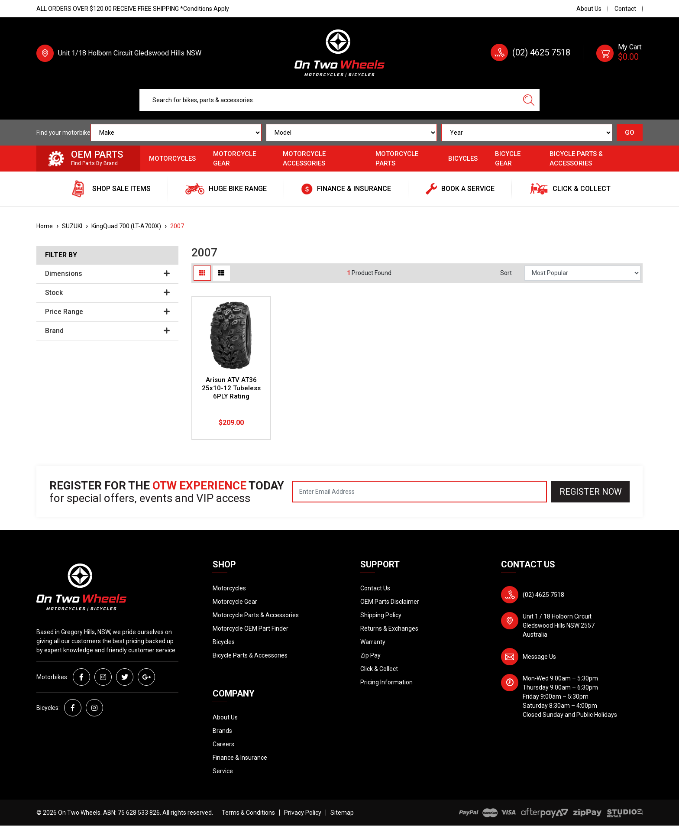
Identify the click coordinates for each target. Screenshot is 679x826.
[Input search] (328, 100)
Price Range (107, 312)
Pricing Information (386, 682)
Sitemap (342, 813)
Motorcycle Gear (234, 159)
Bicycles (463, 158)
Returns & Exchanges (389, 628)
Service (223, 771)
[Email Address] (419, 491)
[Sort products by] (582, 273)
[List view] (221, 273)
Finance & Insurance (240, 757)
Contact (625, 9)
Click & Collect (379, 668)
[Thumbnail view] (202, 273)
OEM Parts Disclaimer (389, 601)
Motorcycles (172, 158)
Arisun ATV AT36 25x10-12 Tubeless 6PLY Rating (231, 388)
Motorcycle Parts (396, 159)
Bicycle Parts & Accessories (576, 159)
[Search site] (529, 100)
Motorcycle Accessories (304, 159)
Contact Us (375, 588)
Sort (506, 272)
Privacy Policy (302, 813)
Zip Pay (370, 655)
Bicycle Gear (508, 159)
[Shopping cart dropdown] (619, 53)
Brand (107, 331)
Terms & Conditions (248, 813)
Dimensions (107, 274)
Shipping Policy (380, 615)
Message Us (539, 656)
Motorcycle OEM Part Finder (250, 628)
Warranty (372, 641)
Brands (222, 730)
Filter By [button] (61, 255)
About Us (588, 9)
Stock (107, 293)
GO (629, 132)
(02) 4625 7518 (541, 52)
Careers (223, 744)
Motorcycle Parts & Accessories (256, 615)
